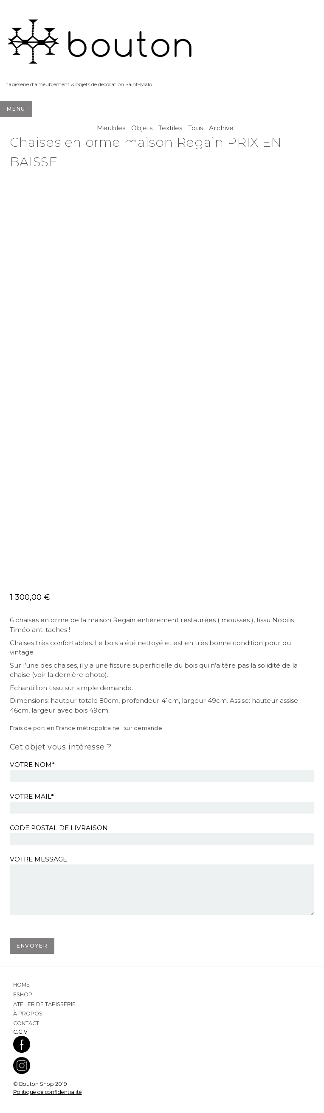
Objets (141, 128)
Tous (195, 128)
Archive (221, 128)
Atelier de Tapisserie (44, 1004)
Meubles (111, 128)
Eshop (22, 994)
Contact (26, 1023)
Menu (16, 109)
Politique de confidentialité (47, 1092)
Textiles (170, 128)
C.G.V (20, 1032)
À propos (27, 1013)
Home (21, 985)
